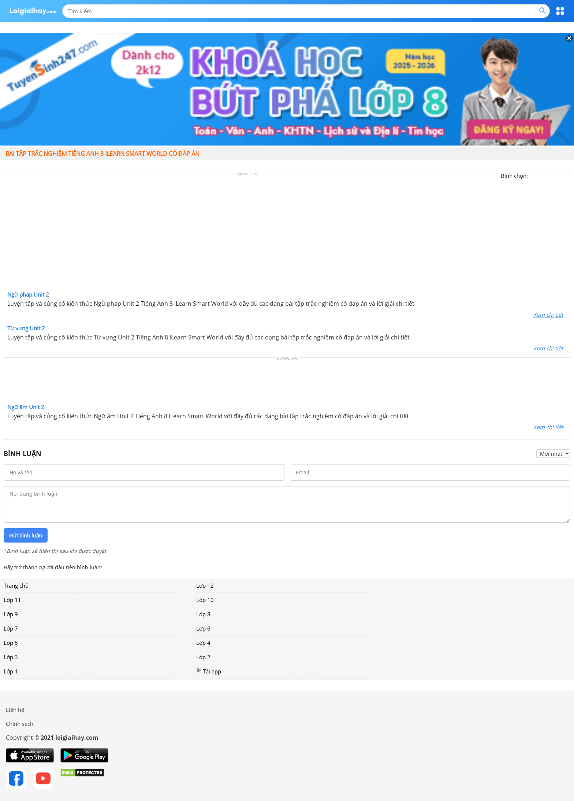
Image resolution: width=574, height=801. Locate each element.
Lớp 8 (203, 614)
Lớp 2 (203, 657)
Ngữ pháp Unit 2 (28, 294)
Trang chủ (16, 585)
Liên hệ (15, 709)
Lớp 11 (12, 599)
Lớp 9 (11, 614)
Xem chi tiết (548, 314)
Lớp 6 (203, 628)
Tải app (208, 671)
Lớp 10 (205, 599)
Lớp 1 (11, 671)
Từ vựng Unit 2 (26, 328)
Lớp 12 (205, 585)
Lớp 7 (11, 628)
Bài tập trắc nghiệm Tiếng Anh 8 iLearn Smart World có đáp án (102, 154)
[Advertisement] (286, 234)
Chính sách (19, 723)
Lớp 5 (11, 642)
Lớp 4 (203, 642)
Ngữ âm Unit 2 (25, 407)
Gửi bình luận (25, 536)
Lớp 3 (11, 657)
